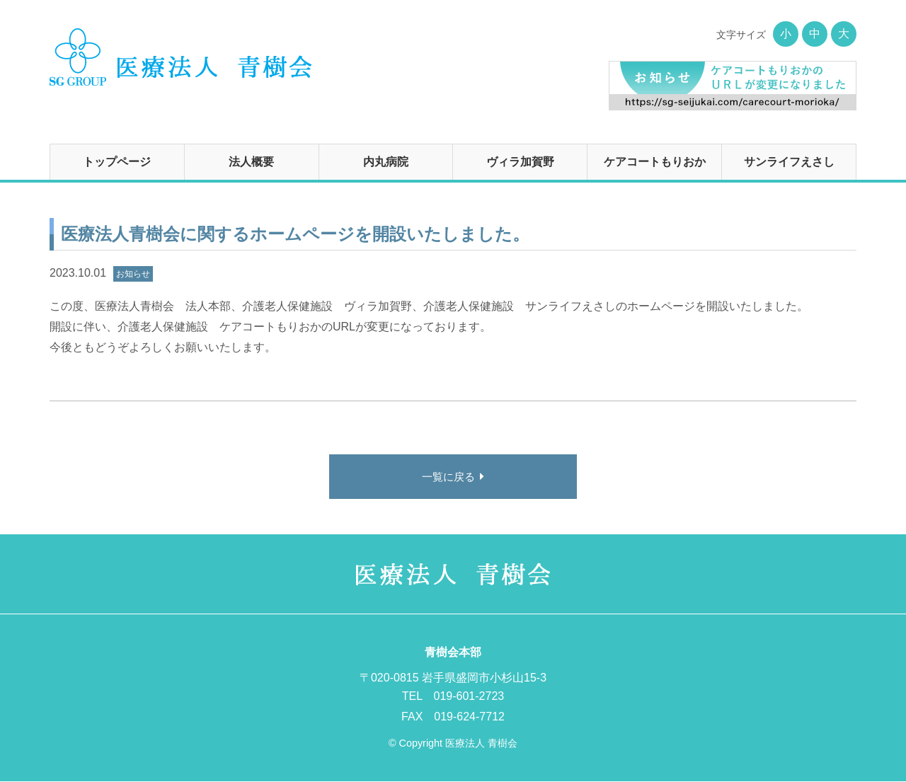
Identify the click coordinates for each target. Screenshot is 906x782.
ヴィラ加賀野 (520, 162)
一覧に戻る (448, 477)
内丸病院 (385, 162)
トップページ (117, 162)
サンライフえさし (789, 162)
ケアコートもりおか (655, 162)
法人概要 (251, 162)
